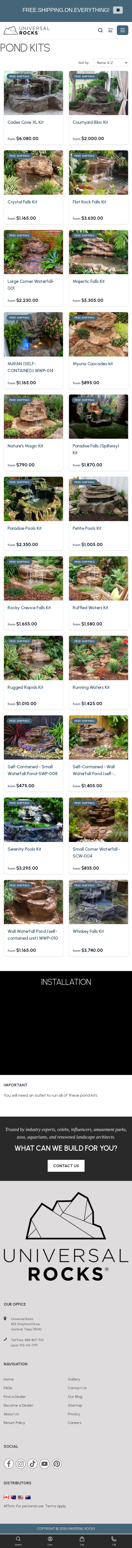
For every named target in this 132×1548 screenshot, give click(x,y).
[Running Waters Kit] (98, 658)
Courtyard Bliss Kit (90, 122)
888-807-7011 (34, 1340)
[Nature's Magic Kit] (33, 417)
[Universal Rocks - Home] (50, 30)
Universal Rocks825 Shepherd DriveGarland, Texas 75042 (26, 1324)
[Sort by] (110, 63)
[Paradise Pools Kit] (33, 499)
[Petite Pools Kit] (98, 499)
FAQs (8, 1388)
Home (9, 1379)
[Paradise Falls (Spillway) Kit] (98, 417)
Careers (74, 1423)
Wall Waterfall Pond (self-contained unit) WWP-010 (33, 934)
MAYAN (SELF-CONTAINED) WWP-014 (30, 367)
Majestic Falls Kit (89, 281)
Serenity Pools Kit (24, 849)
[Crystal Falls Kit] (33, 172)
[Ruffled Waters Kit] (98, 578)
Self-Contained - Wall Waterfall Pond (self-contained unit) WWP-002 (98, 770)
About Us (11, 1414)
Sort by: (83, 63)
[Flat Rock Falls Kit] (98, 172)
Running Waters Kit (91, 687)
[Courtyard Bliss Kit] (98, 93)
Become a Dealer (18, 1405)
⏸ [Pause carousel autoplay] (118, 10)
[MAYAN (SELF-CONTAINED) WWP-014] (33, 334)
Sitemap (75, 1405)
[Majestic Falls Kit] (98, 252)
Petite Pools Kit (87, 528)
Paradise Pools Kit (25, 528)
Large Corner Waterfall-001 (31, 285)
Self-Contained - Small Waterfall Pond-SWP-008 (32, 770)
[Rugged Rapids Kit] (33, 658)
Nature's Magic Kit (25, 446)
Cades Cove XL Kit (26, 122)
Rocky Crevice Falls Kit (29, 607)
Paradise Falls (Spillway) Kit (96, 449)
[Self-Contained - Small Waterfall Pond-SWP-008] (33, 737)
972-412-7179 (28, 1345)
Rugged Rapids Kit (25, 687)
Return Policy (14, 1423)
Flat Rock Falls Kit (89, 202)
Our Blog (75, 1396)
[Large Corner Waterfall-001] (33, 252)
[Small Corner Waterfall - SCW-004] (98, 820)
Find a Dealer (15, 1396)
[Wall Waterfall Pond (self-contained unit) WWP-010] (33, 902)
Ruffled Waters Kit (90, 607)
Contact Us (66, 1165)
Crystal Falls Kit (22, 202)
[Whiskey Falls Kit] (98, 902)
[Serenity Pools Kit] (33, 820)
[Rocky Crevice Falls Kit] (33, 578)
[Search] (100, 30)
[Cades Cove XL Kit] (33, 93)
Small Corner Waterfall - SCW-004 (96, 852)
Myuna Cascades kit (93, 363)
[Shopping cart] (110, 30)
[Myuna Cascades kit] (98, 334)
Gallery (74, 1379)
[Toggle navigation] (122, 30)
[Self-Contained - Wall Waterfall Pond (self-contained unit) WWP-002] (98, 737)
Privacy (74, 1414)
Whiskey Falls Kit (88, 931)
